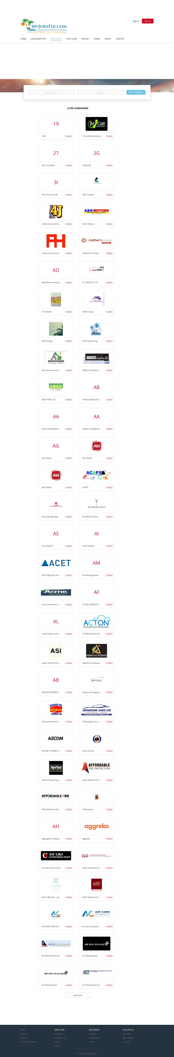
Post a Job (59, 1034)
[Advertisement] (87, 61)
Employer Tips (60, 1038)
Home (23, 1030)
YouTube (126, 1042)
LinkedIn (129, 1038)
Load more (77, 995)
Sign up (148, 21)
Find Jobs (92, 1034)
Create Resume (95, 1038)
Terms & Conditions (29, 1042)
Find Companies (136, 92)
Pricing (57, 1042)
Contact (24, 1034)
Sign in (136, 21)
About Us (24, 1038)
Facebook (126, 1034)
